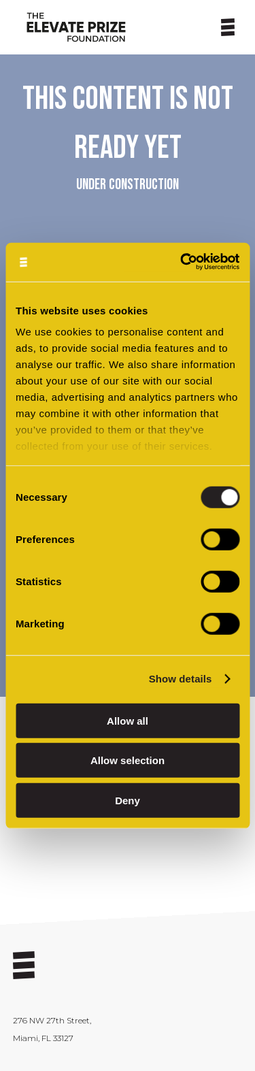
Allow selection (127, 760)
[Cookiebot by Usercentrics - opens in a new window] (181, 262)
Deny (127, 800)
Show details (180, 679)
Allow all (127, 720)
